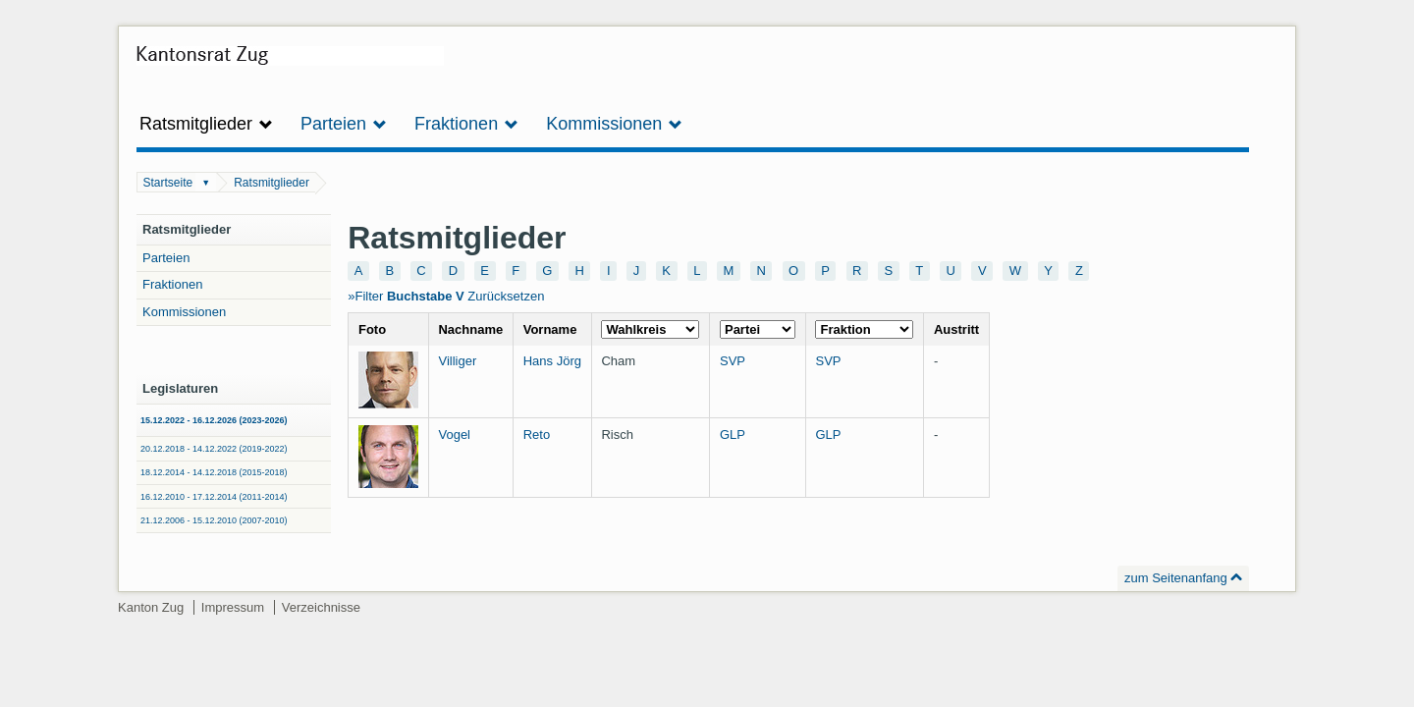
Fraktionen (172, 284)
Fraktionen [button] (466, 124)
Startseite (168, 183)
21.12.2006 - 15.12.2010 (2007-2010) (214, 520)
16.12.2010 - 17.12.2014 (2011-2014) (214, 497)
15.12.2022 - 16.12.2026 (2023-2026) (214, 420)
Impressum (232, 607)
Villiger (457, 361)
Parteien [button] (343, 124)
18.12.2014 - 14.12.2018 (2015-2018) (214, 472)
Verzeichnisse (321, 607)
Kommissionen (184, 311)
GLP (732, 434)
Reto (536, 434)
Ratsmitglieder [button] (206, 124)
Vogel (454, 434)
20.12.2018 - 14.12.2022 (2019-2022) (214, 449)
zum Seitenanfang (1175, 578)
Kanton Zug (151, 607)
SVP (732, 361)
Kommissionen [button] (614, 124)
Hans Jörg (552, 361)
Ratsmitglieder (271, 183)
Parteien (166, 257)
